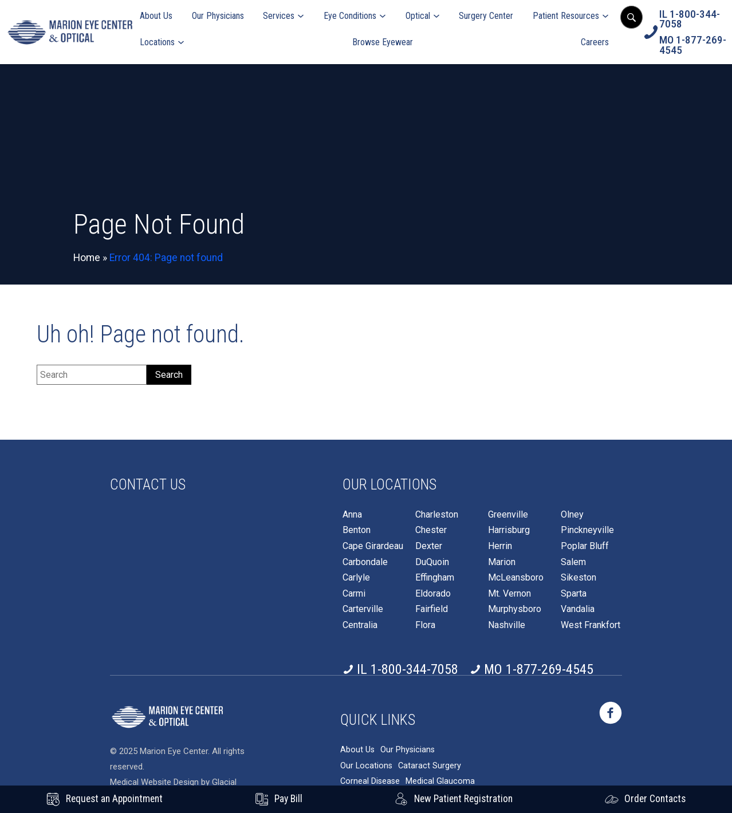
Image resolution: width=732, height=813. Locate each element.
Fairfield (431, 609)
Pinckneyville (587, 530)
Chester (431, 530)
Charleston (436, 515)
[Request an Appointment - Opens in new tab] (105, 799)
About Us (156, 15)
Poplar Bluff (585, 546)
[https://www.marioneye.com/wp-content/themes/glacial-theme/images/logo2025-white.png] (167, 716)
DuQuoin (432, 562)
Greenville (508, 515)
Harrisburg (509, 530)
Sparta (574, 594)
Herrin (500, 546)
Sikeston (578, 578)
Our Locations (366, 766)
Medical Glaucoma (440, 781)
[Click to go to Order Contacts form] (645, 799)
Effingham (434, 578)
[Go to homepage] (70, 32)
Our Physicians (218, 15)
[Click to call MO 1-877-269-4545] (692, 45)
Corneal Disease (370, 781)
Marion (501, 562)
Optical (418, 15)
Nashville (506, 625)
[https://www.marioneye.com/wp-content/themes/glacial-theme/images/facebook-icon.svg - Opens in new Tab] (610, 712)
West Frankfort (590, 625)
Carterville (363, 609)
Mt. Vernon (509, 594)
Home (86, 257)
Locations (157, 42)
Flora (425, 625)
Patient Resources (566, 15)
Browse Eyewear (382, 42)
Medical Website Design (154, 782)
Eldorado (433, 594)
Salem (573, 562)
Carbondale (365, 562)
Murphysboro (514, 609)
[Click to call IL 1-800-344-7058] (692, 19)
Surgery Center (486, 15)
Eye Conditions (350, 15)
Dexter (428, 546)
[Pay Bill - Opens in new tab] (278, 799)
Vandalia (578, 609)
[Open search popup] (631, 17)
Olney (572, 515)
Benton (357, 530)
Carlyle (356, 578)
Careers (595, 42)
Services (278, 15)
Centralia (360, 625)
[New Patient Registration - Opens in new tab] (454, 799)
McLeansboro (516, 578)
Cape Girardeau (373, 546)
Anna (352, 515)
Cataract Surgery (429, 766)
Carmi (354, 594)
